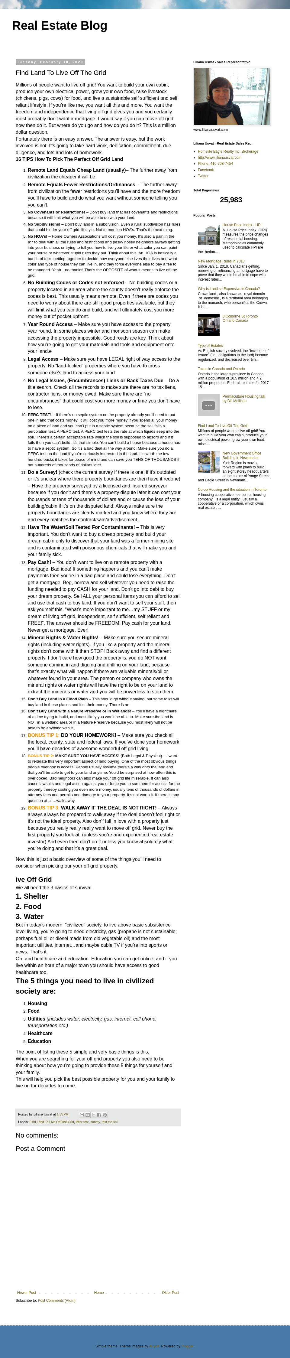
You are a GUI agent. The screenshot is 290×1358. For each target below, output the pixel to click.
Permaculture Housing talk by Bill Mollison (244, 398)
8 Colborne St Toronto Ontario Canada (240, 318)
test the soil (110, 1122)
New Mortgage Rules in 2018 (221, 261)
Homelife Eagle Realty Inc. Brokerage (228, 151)
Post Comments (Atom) (57, 1300)
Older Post (170, 1293)
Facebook (206, 170)
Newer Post (26, 1293)
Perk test (82, 1122)
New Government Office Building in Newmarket (242, 455)
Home (99, 1293)
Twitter (203, 176)
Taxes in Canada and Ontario (221, 369)
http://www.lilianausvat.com (219, 157)
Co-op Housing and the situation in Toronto (232, 489)
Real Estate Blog (60, 25)
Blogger (187, 1346)
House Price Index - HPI (242, 225)
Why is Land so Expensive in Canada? (229, 289)
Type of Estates (210, 346)
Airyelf (154, 1346)
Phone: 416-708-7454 (215, 163)
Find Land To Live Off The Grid (52, 1122)
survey (95, 1122)
